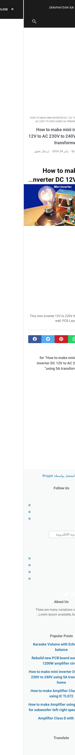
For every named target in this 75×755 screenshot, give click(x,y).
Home (66, 505)
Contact (65, 519)
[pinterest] (37, 339)
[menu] (66, 21)
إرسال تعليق (18, 151)
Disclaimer (63, 565)
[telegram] (64, 339)
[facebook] (11, 339)
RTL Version (62, 579)
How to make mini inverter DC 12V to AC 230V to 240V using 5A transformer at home (37, 677)
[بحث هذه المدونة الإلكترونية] (48, 534)
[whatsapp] (50, 339)
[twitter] (24, 339)
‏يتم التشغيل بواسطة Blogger (38, 476)
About (66, 512)
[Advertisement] (37, 72)
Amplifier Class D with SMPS (37, 718)
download (64, 321)
